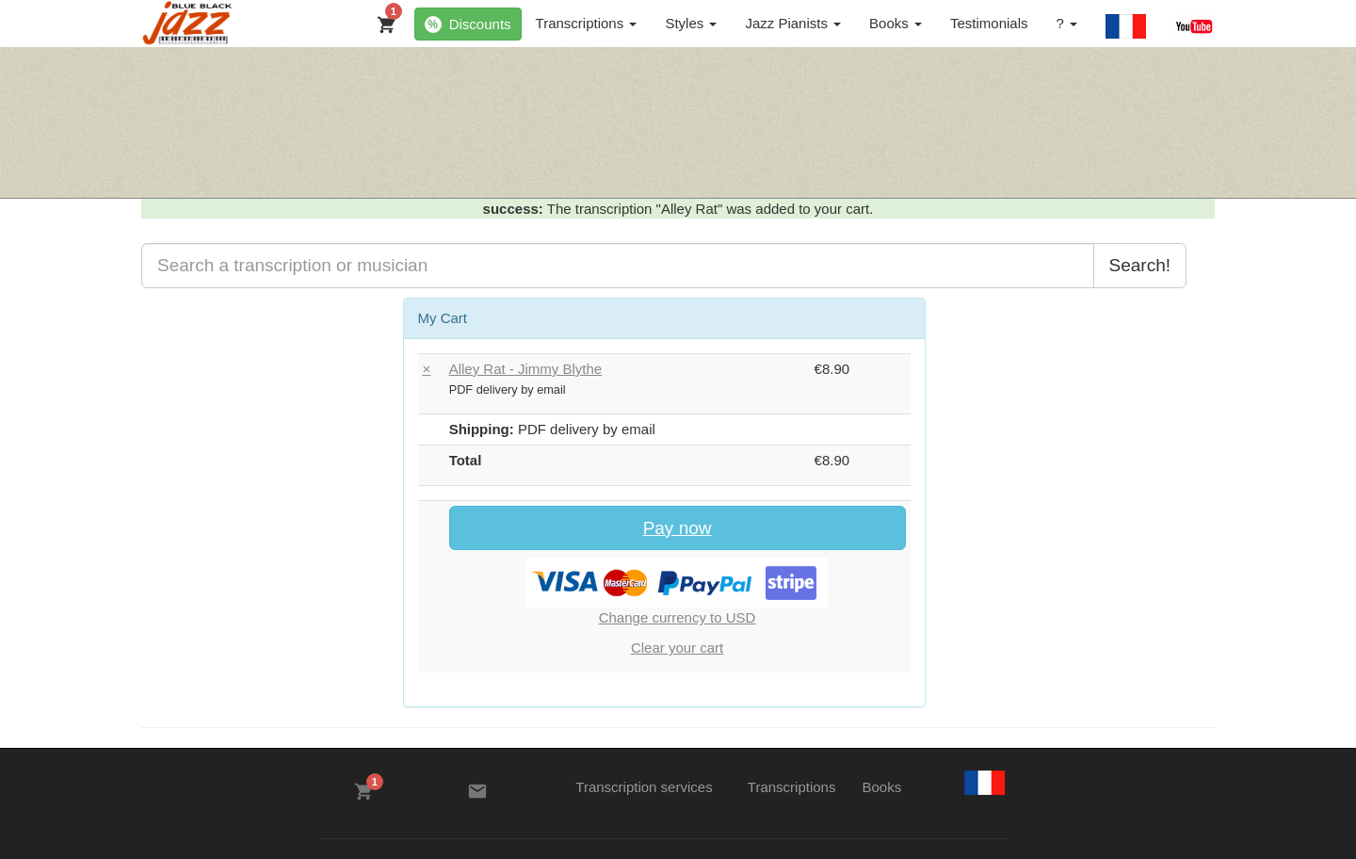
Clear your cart (677, 648)
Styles (691, 23)
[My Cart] (382, 20)
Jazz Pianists (793, 23)
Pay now (677, 528)
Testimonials (989, 23)
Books (895, 23)
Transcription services (643, 787)
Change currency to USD (677, 617)
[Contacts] (477, 791)
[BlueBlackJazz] (188, 23)
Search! (1139, 265)
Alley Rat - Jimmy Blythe (526, 369)
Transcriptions (587, 23)
